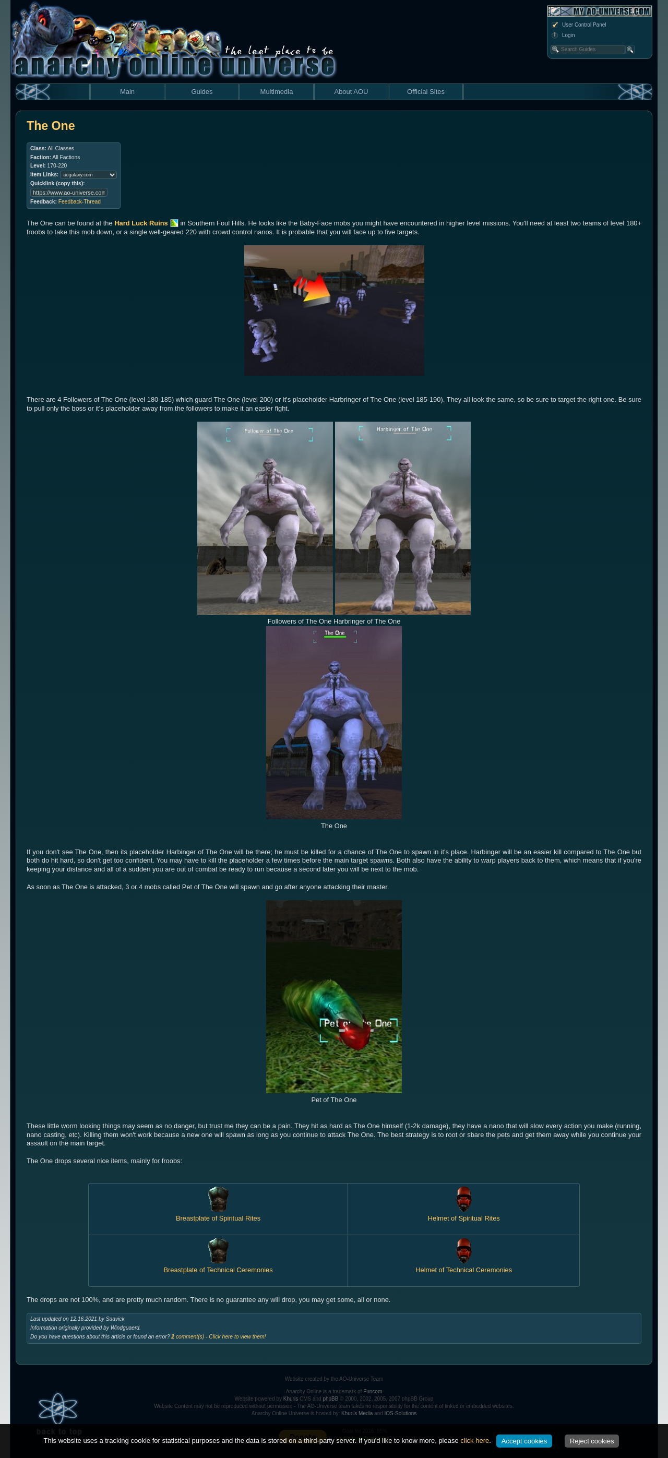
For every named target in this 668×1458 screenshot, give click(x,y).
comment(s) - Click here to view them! (218, 1337)
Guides (201, 91)
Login (563, 35)
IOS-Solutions (401, 1413)
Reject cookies (592, 1441)
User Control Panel (578, 25)
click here (474, 1440)
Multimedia (276, 91)
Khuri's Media (357, 1413)
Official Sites (426, 91)
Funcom (372, 1391)
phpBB (330, 1399)
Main (127, 91)
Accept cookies (524, 1441)
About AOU (351, 91)
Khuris (290, 1399)
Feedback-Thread (79, 202)
